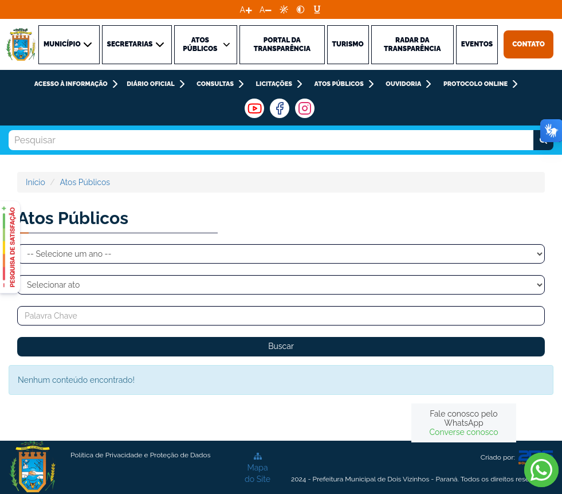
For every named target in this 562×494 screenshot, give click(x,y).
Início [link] (35, 182)
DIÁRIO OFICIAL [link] (150, 84)
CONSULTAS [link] (215, 84)
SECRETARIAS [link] (137, 45)
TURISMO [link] (348, 44)
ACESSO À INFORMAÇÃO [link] (71, 84)
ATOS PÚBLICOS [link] (207, 44)
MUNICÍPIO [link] (69, 45)
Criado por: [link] (517, 457)
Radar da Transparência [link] (412, 44)
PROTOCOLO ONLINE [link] (475, 84)
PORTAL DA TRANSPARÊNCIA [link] (282, 44)
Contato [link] (528, 44)
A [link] (242, 9)
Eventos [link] (477, 44)
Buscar (281, 346)
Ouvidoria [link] (403, 84)
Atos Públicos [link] (339, 84)
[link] (284, 9)
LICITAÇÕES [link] (274, 84)
